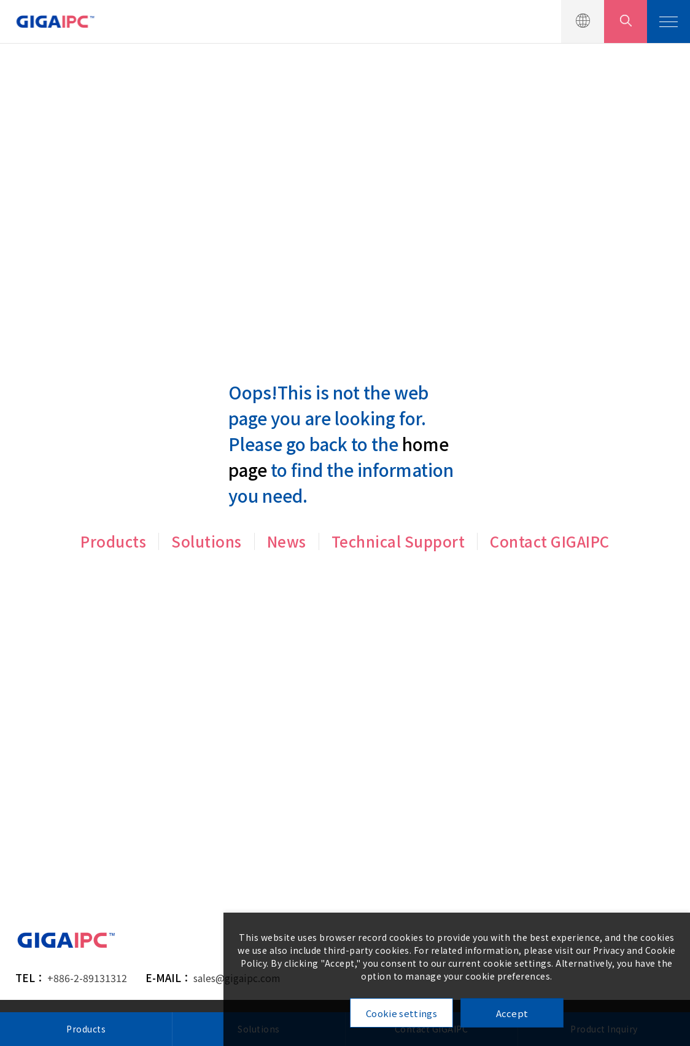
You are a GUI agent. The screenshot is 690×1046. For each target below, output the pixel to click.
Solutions (206, 541)
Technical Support (398, 541)
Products (113, 541)
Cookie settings (401, 1013)
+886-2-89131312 (87, 978)
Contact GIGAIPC (550, 541)
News (286, 541)
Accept (512, 1013)
